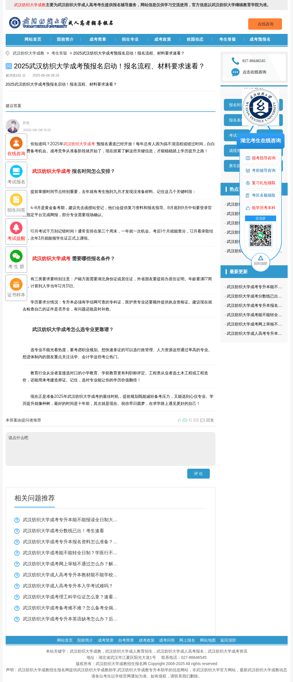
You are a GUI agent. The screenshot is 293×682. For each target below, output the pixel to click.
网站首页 (33, 39)
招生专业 (130, 39)
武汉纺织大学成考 (79, 143)
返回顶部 (228, 640)
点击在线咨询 (254, 72)
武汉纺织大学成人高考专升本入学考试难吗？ (68, 585)
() (183, 420)
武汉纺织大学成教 (28, 53)
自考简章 (126, 640)
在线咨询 (266, 24)
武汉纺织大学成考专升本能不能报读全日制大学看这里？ (70, 519)
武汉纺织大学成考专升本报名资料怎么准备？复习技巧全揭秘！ (70, 541)
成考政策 (162, 39)
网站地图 (208, 640)
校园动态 (195, 39)
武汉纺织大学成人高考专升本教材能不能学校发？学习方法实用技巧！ (70, 574)
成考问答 (167, 640)
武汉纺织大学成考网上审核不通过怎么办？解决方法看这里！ (70, 563)
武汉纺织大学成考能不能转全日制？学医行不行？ (70, 552)
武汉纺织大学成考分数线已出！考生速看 (63, 530)
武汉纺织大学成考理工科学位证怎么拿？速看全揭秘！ (70, 596)
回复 (207, 420)
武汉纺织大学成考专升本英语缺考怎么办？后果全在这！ (70, 618)
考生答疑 (227, 39)
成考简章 (97, 39)
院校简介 (65, 39)
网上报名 (187, 640)
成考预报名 (260, 39)
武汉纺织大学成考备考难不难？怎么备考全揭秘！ (70, 607)
